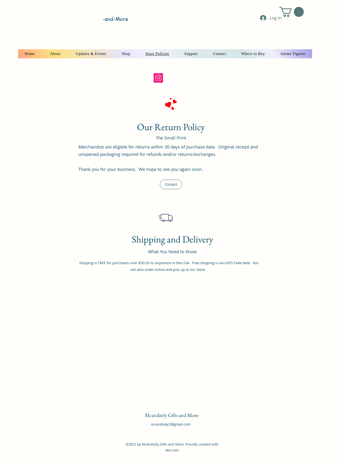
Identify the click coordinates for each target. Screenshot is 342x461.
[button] (291, 12)
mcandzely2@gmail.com (171, 424)
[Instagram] (158, 78)
